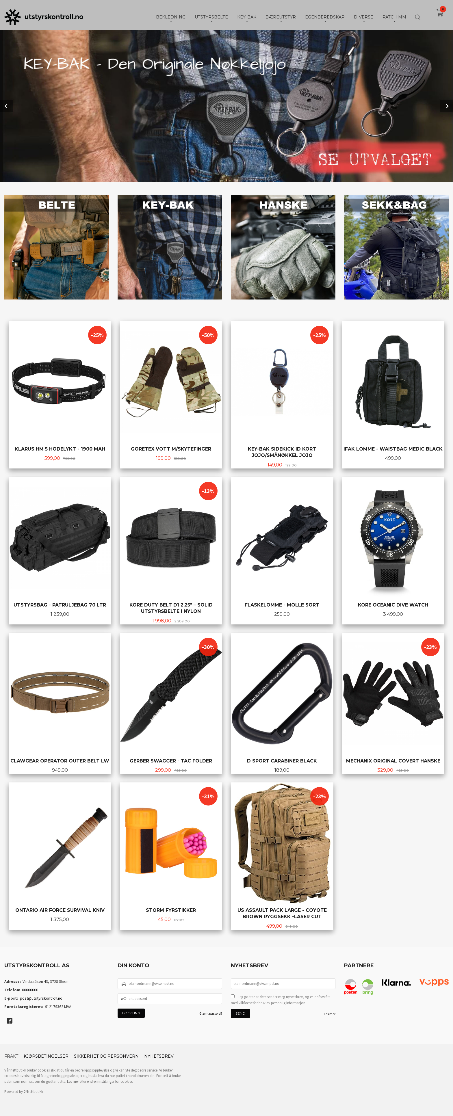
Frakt (11, 1055)
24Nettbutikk (33, 1091)
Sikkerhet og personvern (106, 1055)
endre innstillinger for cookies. (110, 1080)
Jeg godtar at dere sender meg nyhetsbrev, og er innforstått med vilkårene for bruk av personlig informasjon (280, 999)
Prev (6, 105)
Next (446, 105)
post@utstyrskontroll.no (41, 997)
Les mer (329, 1013)
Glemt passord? (210, 1013)
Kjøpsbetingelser (46, 1055)
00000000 (30, 989)
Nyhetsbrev (159, 1055)
